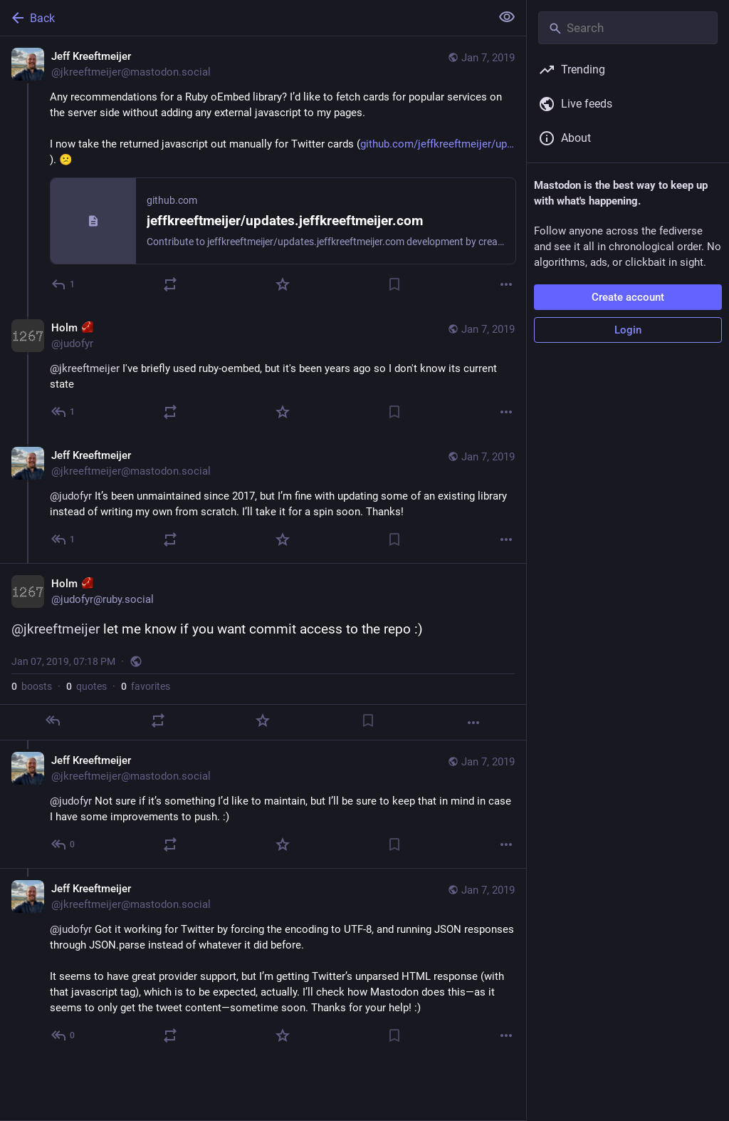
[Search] (628, 27)
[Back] (244, 18)
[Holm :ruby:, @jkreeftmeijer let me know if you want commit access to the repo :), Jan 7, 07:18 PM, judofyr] (263, 651)
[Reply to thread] (64, 411)
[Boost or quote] (170, 284)
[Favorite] (282, 284)
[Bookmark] (394, 284)
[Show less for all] (507, 17)
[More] (506, 284)
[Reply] (64, 284)
